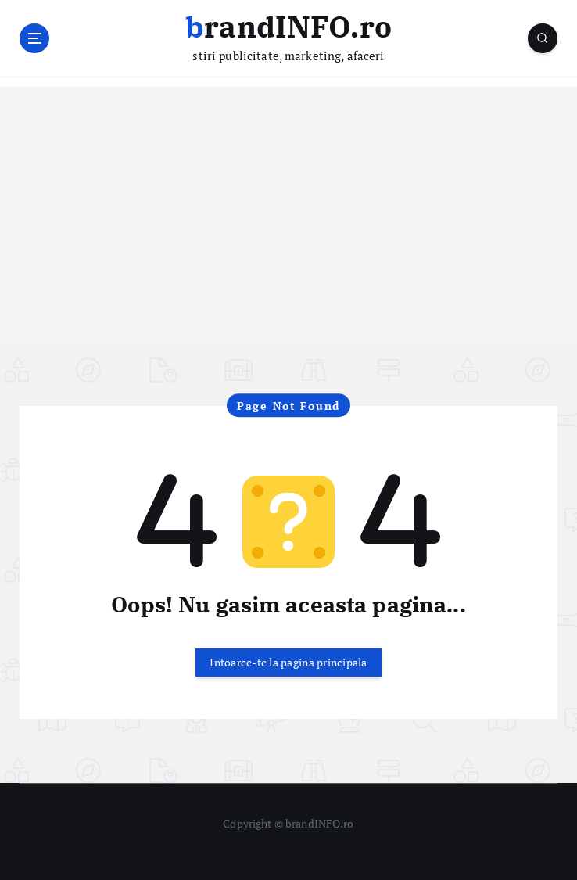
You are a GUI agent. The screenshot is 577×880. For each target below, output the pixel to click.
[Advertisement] (288, 235)
